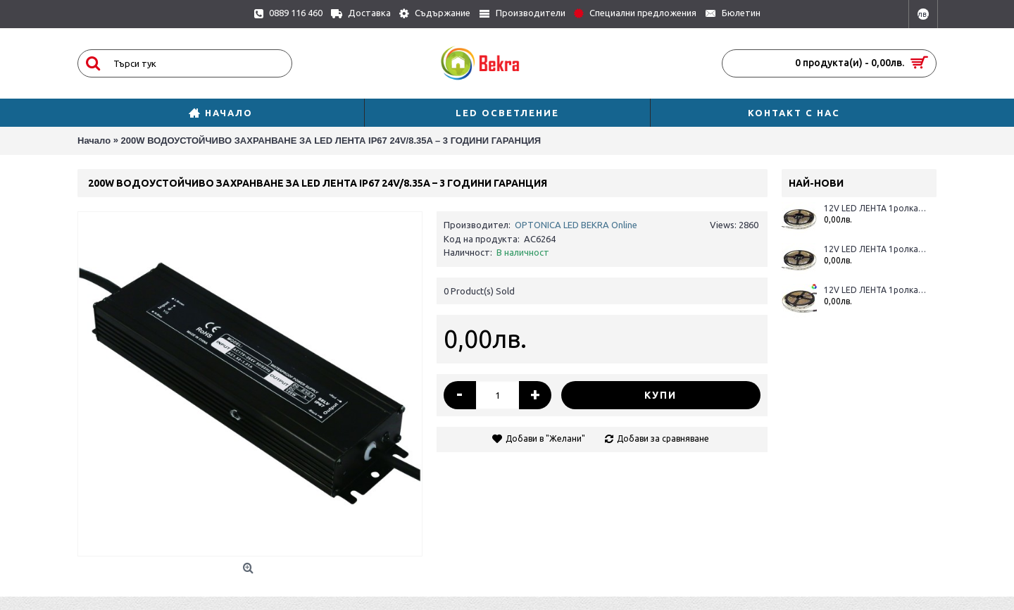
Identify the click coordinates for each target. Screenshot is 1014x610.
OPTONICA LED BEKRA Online (576, 225)
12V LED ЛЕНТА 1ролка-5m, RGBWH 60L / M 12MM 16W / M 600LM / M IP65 (875, 249)
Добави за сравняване (663, 438)
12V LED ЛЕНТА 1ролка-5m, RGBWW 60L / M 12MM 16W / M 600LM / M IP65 (875, 208)
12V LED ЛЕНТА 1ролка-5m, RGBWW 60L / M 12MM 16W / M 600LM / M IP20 (875, 289)
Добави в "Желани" (545, 438)
